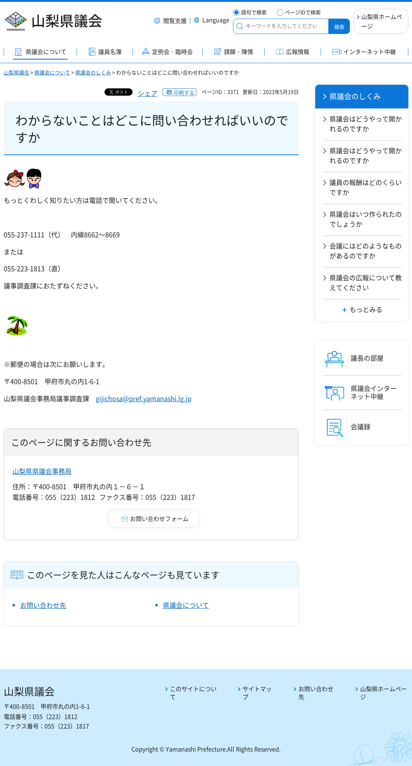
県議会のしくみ (93, 72)
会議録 (360, 427)
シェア (147, 93)
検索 (339, 26)
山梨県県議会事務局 (42, 471)
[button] (170, 21)
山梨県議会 (16, 72)
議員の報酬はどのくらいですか (365, 187)
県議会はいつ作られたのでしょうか (365, 219)
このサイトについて (193, 693)
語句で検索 (254, 12)
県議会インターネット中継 (374, 392)
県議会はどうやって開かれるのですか (365, 124)
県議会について (52, 72)
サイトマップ (257, 693)
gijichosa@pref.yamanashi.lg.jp (143, 398)
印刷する (184, 92)
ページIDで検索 (303, 12)
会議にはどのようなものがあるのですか (365, 251)
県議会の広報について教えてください (365, 282)
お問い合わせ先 (43, 605)
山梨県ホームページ (381, 21)
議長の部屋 (367, 358)
